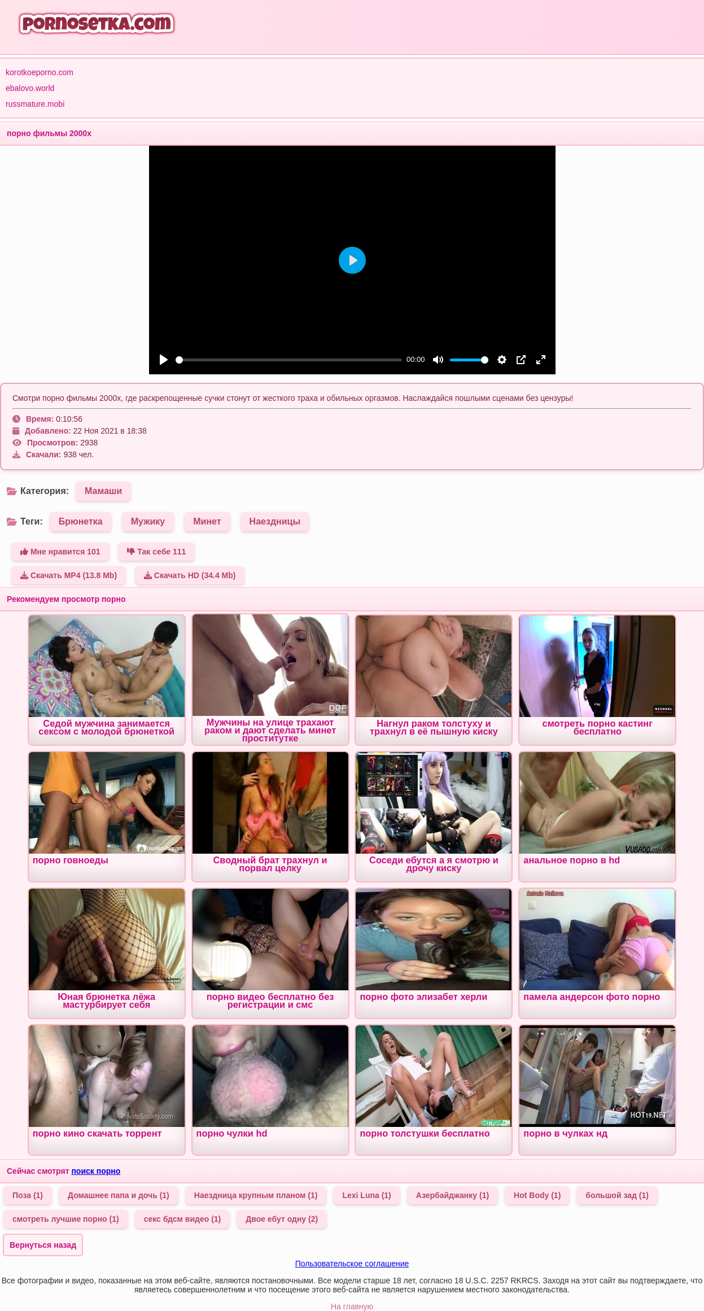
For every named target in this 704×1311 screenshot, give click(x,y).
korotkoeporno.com (39, 72)
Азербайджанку (452, 1195)
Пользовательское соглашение (352, 1263)
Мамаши (103, 491)
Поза (27, 1195)
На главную (352, 1306)
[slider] (289, 360)
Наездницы (275, 521)
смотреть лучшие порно (65, 1218)
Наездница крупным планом (256, 1195)
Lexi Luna (366, 1195)
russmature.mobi (35, 103)
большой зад (617, 1195)
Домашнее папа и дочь (118, 1195)
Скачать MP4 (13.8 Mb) (68, 575)
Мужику (148, 521)
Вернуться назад (43, 1244)
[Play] (164, 360)
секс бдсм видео (182, 1218)
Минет (207, 521)
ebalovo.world (30, 88)
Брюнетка (81, 521)
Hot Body (537, 1195)
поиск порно (95, 1170)
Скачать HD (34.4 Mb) (190, 575)
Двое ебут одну (282, 1218)
